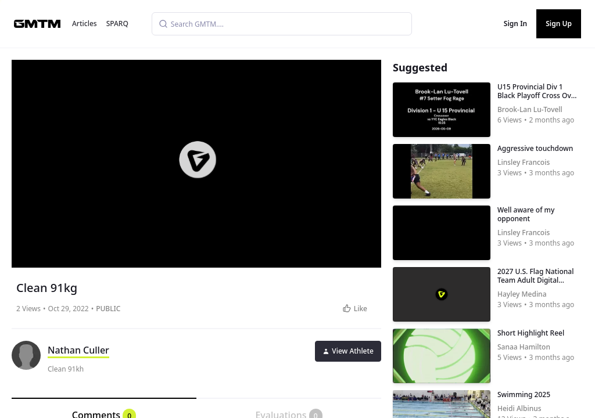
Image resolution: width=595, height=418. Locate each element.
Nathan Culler (78, 350)
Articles (84, 23)
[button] (197, 159)
